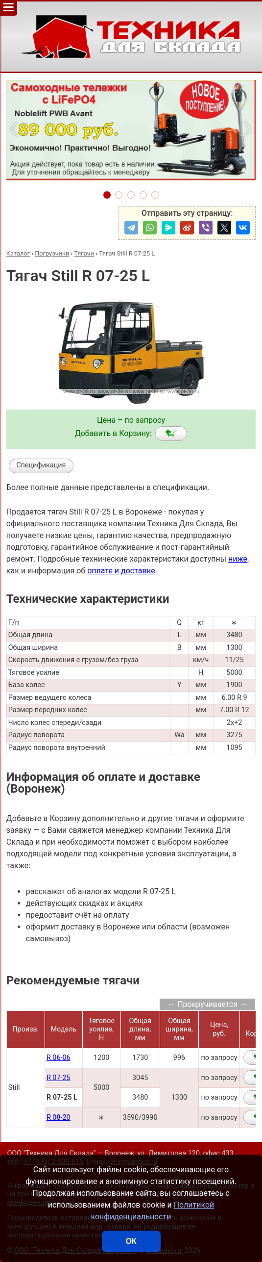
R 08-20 (59, 1117)
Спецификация (41, 465)
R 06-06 (59, 1058)
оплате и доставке (121, 570)
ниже (237, 559)
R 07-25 (59, 1078)
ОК (130, 1241)
